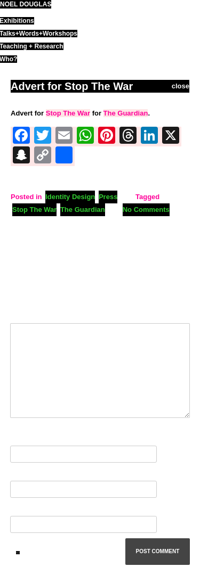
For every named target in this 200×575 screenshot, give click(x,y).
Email (21, 474)
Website (23, 509)
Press (108, 197)
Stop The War (68, 113)
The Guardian (125, 113)
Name (22, 439)
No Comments (146, 209)
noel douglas (25, 4)
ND (18, 552)
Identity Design (70, 197)
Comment (28, 311)
